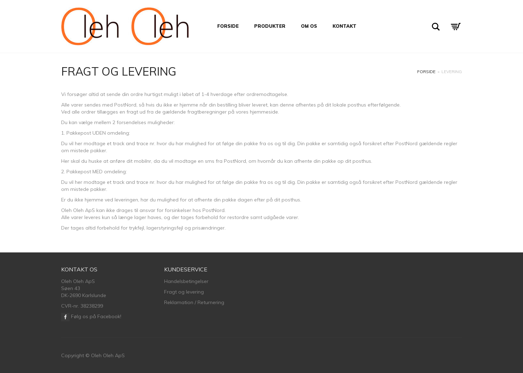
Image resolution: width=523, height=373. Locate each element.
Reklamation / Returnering (194, 302)
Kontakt (344, 26)
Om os (309, 26)
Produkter (269, 26)
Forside (228, 26)
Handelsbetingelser (186, 281)
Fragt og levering (184, 292)
